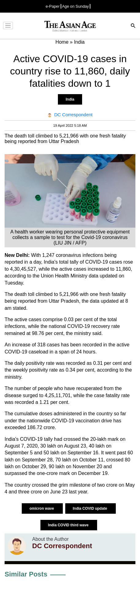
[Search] (133, 26)
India (70, 99)
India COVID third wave (68, 525)
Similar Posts (26, 574)
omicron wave (42, 508)
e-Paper (53, 6)
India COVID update (90, 508)
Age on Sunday (75, 6)
